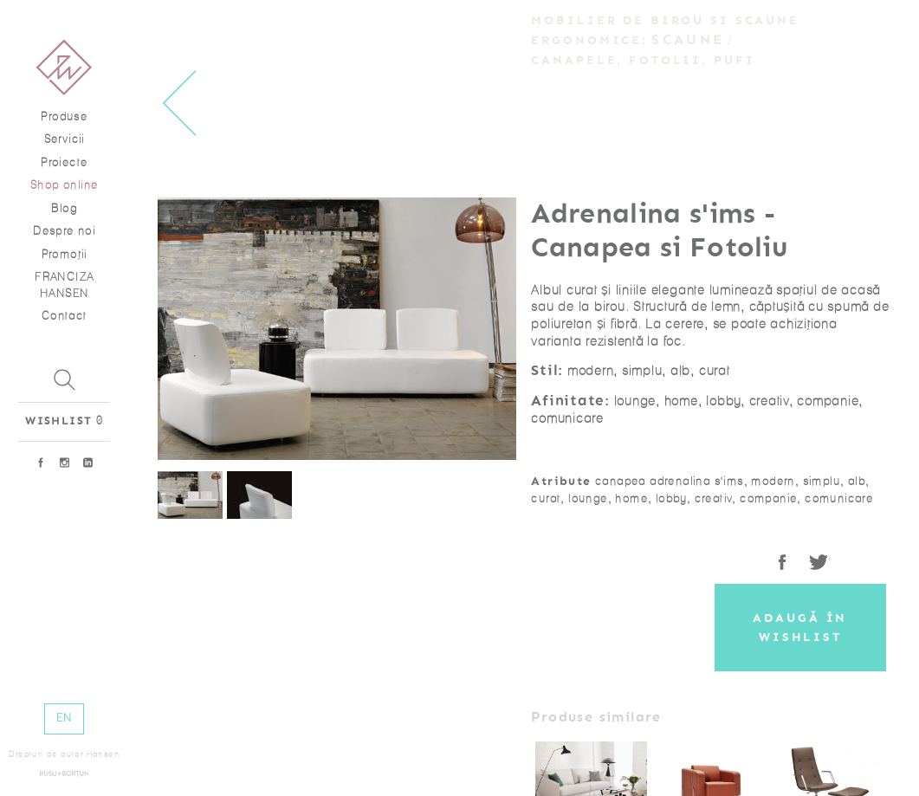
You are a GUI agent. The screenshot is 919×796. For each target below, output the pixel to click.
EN (64, 717)
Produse (64, 116)
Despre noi (64, 230)
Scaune (687, 39)
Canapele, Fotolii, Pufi (642, 60)
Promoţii (64, 254)
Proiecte (64, 162)
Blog (64, 208)
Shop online (64, 184)
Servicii (64, 139)
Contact (64, 315)
